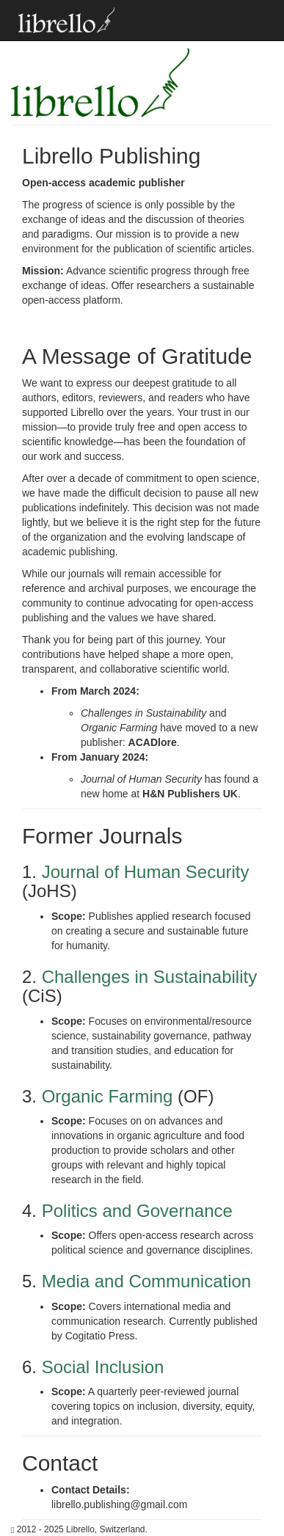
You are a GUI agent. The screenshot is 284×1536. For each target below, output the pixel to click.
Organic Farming (107, 1096)
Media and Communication (146, 1281)
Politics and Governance (137, 1211)
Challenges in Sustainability (150, 977)
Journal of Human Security (146, 872)
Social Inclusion (103, 1367)
